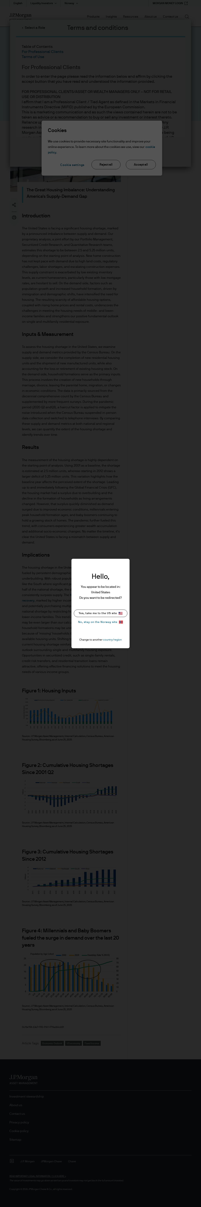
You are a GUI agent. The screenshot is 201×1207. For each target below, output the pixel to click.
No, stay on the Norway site (100, 622)
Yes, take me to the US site (100, 613)
